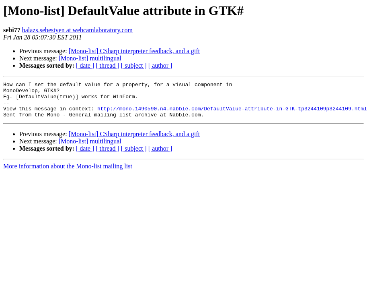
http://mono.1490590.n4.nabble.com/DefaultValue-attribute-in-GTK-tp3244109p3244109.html (232, 114)
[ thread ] (107, 65)
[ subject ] (134, 65)
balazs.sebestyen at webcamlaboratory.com (77, 30)
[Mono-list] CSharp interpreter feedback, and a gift (134, 51)
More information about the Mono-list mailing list (67, 173)
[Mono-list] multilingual (90, 58)
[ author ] (160, 65)
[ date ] (85, 65)
